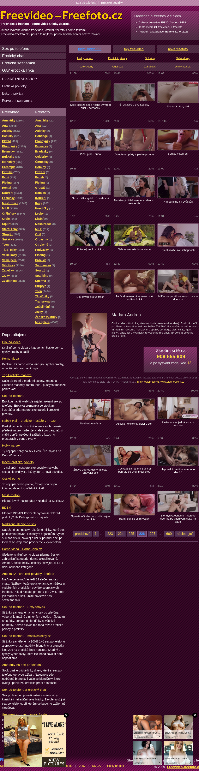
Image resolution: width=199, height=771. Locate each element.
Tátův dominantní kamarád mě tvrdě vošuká (134, 298)
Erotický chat (13, 56)
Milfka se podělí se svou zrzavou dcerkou (178, 298)
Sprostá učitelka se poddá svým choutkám (90, 518)
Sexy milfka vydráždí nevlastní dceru (90, 200)
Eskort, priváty (12, 93)
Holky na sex (11, 445)
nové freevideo (90, 49)
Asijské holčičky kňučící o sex (134, 423)
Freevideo (10, 112)
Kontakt (67, 765)
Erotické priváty (117, 58)
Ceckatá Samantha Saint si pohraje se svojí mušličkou (134, 470)
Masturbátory (11, 495)
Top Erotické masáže (16, 375)
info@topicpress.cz (148, 381)
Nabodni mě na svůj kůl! (178, 201)
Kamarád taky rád (178, 106)
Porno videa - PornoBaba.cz (22, 549)
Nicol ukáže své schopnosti (178, 250)
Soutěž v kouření (178, 153)
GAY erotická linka (18, 70)
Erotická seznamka (18, 63)
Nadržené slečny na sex (19, 524)
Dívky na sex (183, 66)
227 (152, 534)
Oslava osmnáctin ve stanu (134, 249)
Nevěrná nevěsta (90, 423)
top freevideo (134, 49)
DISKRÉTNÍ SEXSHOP (19, 79)
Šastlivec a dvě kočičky (134, 104)
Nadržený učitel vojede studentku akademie (134, 202)
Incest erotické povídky (18, 462)
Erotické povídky (112, 2)
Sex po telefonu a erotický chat (24, 689)
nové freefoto (178, 49)
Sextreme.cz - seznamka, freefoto (25, 714)
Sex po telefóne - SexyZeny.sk (23, 607)
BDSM (6, 507)
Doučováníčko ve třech (90, 296)
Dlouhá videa (11, 342)
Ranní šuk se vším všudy (134, 518)
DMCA (96, 765)
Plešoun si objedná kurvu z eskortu (178, 424)
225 (131, 534)
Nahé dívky (182, 58)
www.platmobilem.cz (173, 381)
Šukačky (150, 58)
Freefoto (42, 112)
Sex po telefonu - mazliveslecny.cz (26, 636)
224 (120, 534)
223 (110, 534)
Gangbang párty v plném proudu (134, 154)
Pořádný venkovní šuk (90, 249)
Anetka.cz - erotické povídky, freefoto (28, 573)
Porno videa (10, 358)
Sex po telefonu (86, 2)
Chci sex (117, 66)
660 (169, 534)
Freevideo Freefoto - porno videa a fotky (61, 15)
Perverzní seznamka (17, 100)
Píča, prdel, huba (90, 154)
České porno (11, 478)
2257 (82, 765)
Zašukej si (150, 66)
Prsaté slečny (85, 66)
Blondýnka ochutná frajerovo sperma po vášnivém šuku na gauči (178, 518)
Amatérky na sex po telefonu (22, 665)
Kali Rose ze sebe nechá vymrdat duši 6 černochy (90, 106)
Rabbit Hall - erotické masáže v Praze (29, 420)
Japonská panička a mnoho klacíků (178, 471)
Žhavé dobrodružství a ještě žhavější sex (90, 471)
